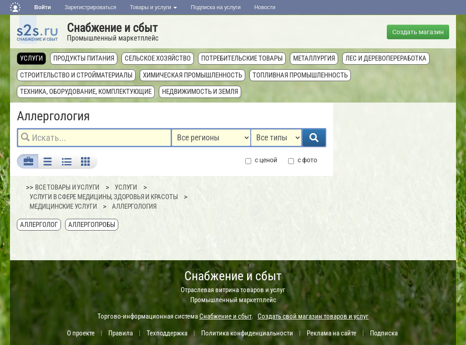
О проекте (81, 333)
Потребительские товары (242, 58)
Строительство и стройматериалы (76, 75)
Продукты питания (83, 58)
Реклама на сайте (331, 333)
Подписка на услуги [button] (215, 7)
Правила (120, 333)
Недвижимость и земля (200, 92)
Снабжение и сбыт (112, 28)
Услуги (31, 58)
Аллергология (134, 206)
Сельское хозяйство (158, 58)
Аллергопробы (91, 225)
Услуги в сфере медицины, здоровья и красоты (103, 197)
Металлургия (314, 58)
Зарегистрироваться (90, 7)
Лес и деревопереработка (385, 58)
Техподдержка (167, 333)
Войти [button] (42, 7)
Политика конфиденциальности (247, 333)
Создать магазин (418, 32)
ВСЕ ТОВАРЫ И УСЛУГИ (67, 187)
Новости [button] (264, 7)
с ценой (261, 160)
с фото (302, 160)
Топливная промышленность (300, 75)
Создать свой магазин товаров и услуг (313, 316)
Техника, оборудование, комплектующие (86, 92)
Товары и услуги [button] (153, 7)
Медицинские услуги (63, 206)
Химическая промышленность (192, 75)
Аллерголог (39, 225)
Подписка (384, 333)
